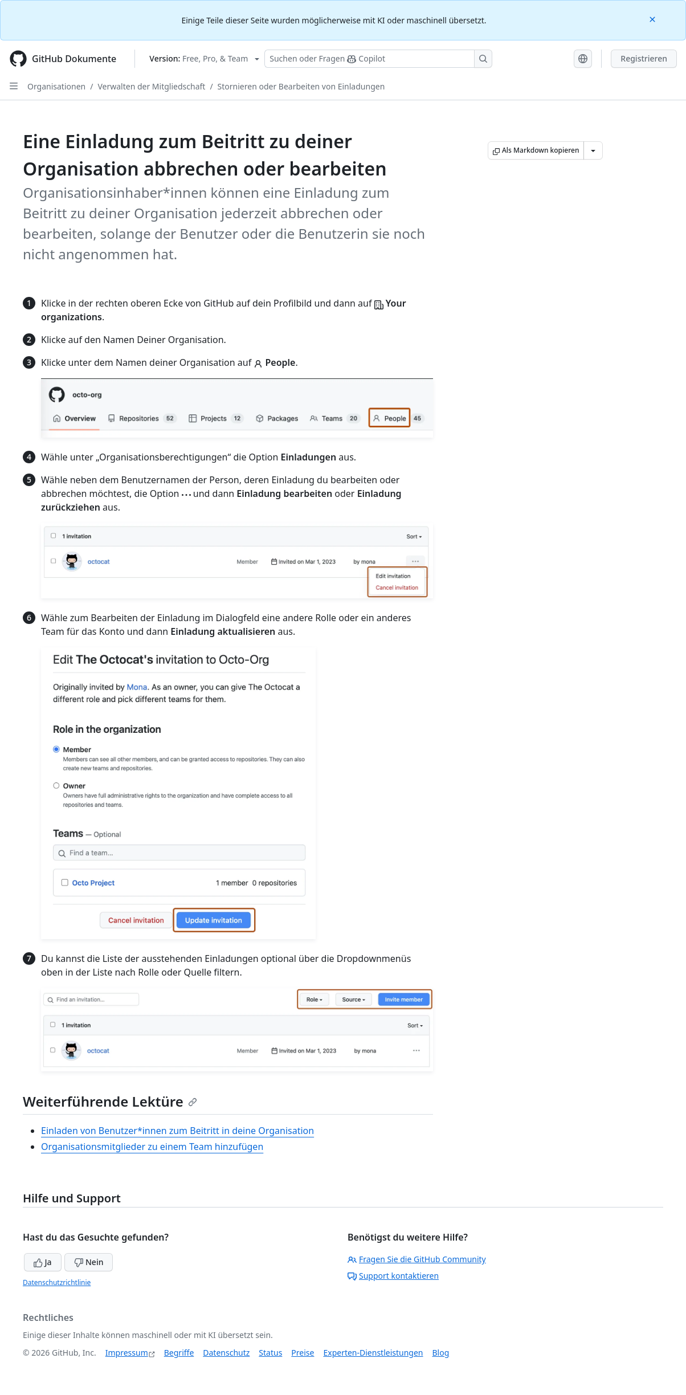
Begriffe (179, 1352)
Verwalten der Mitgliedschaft (151, 86)
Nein (88, 1262)
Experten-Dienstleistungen (373, 1352)
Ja (43, 1262)
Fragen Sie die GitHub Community (417, 1259)
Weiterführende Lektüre (110, 1101)
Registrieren (643, 58)
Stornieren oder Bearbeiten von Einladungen (301, 86)
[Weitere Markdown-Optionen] (593, 150)
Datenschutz (226, 1352)
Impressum (126, 1352)
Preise (302, 1352)
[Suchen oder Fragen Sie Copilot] (378, 59)
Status (270, 1352)
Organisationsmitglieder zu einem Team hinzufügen (152, 1146)
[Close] (653, 18)
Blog (441, 1352)
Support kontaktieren (393, 1275)
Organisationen (56, 86)
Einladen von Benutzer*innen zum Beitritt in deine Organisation (177, 1130)
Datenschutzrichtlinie (57, 1282)
